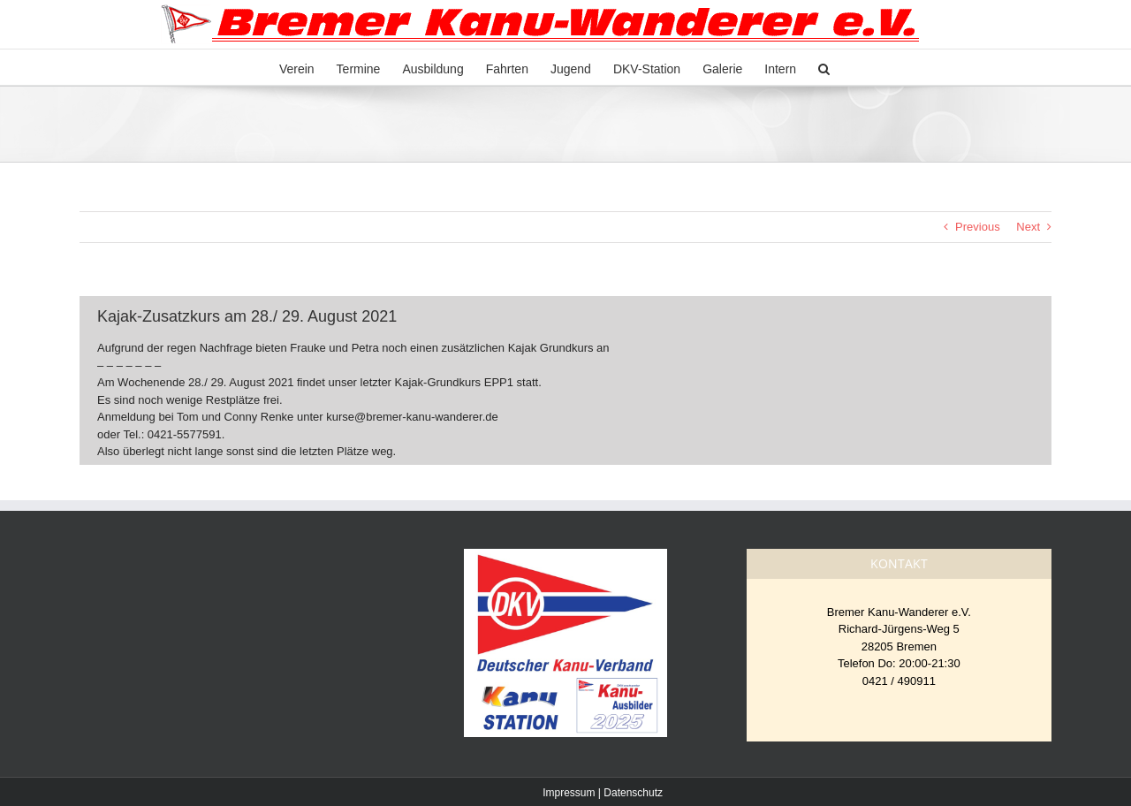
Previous (977, 226)
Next (1028, 226)
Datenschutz (633, 793)
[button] (824, 67)
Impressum (569, 793)
